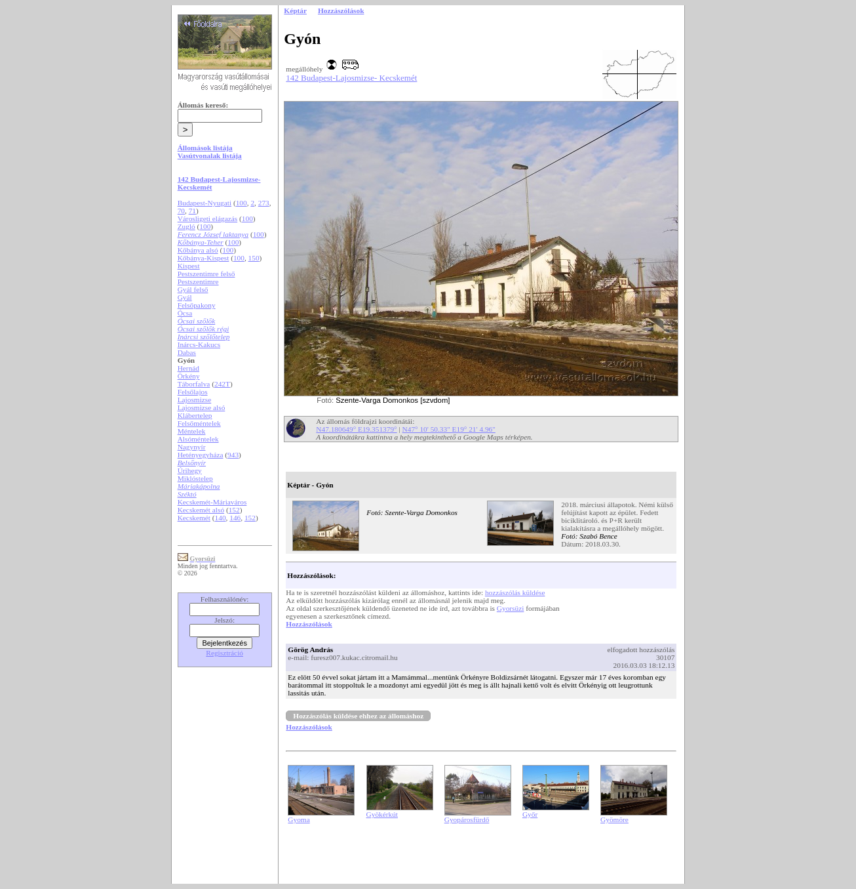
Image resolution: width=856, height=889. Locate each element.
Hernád (188, 368)
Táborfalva (194, 384)
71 (192, 211)
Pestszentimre (198, 281)
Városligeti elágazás (208, 218)
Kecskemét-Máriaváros (212, 502)
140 (220, 518)
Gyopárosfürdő (467, 819)
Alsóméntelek (198, 439)
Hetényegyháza (201, 455)
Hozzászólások (309, 624)
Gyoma (298, 819)
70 (181, 211)
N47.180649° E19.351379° (356, 429)
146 (235, 518)
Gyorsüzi (510, 608)
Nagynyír (192, 447)
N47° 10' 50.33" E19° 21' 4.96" (449, 429)
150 (254, 258)
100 (241, 203)
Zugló (186, 226)
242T (222, 384)
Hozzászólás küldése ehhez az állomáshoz (358, 716)
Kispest (189, 266)
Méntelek (192, 431)
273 (263, 203)
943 (233, 455)
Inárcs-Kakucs (199, 344)
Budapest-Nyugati (204, 203)
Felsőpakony (197, 305)
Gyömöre (614, 819)
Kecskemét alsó (201, 510)
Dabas (187, 352)
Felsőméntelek (199, 423)
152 (234, 510)
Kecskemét (194, 518)
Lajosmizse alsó (201, 407)
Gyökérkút (382, 814)
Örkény (189, 376)
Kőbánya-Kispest (203, 258)
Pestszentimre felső (206, 274)
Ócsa (185, 313)
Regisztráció (224, 653)
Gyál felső (193, 289)
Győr (529, 814)
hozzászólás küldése (515, 592)
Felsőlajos (193, 392)
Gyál (185, 297)
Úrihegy (190, 470)
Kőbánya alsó (198, 250)
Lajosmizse (195, 399)
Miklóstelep (195, 478)
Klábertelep (195, 415)
